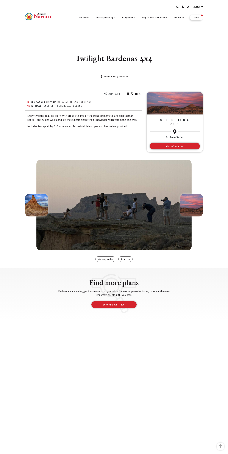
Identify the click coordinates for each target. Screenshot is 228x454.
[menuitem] (83, 17)
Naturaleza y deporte (116, 76)
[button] (36, 205)
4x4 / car (125, 259)
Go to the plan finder (114, 304)
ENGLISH (197, 6)
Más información (175, 146)
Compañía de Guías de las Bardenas (68, 101)
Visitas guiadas (105, 259)
